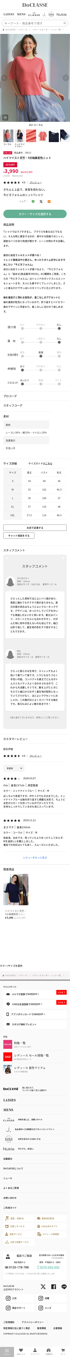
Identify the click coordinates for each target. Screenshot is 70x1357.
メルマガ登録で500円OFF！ (37, 993)
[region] (35, 14)
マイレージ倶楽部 (48, 1234)
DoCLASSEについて (13, 1168)
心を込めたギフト (47, 1226)
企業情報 (57, 1328)
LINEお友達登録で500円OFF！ (37, 1003)
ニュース (7, 1178)
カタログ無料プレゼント (21, 1024)
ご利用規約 (8, 1322)
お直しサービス (15, 1226)
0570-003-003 (49, 1267)
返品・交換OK (14, 1218)
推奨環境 (41, 1328)
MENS (21, 14)
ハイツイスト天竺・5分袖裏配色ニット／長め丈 (16, 914)
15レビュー (36, 182)
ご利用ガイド (10, 1207)
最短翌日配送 (45, 1218)
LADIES (9, 14)
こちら (48, 463)
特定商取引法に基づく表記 (16, 1328)
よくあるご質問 (11, 1187)
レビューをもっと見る (35, 857)
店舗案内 (7, 1158)
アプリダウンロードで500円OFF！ (26, 1014)
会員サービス (13, 1234)
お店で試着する (35, 527)
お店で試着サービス (17, 1242)
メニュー (7, 1352)
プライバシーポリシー (33, 1322)
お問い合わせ (10, 1197)
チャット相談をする (19, 535)
